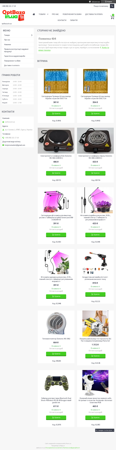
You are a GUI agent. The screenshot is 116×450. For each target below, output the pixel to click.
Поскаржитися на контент (54, 448)
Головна (34, 14)
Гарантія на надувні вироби (14, 56)
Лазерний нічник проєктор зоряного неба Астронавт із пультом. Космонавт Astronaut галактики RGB (95, 400)
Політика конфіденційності (71, 448)
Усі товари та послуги (104, 430)
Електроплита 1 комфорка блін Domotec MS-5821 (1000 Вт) (56, 157)
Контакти (62, 20)
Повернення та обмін (72, 14)
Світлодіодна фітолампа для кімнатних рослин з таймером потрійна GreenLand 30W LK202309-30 (56, 217)
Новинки (7, 44)
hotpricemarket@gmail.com (15, 145)
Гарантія (73, 20)
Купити (57, 113)
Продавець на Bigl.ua (58, 445)
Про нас (55, 14)
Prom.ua (68, 443)
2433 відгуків (96, 1)
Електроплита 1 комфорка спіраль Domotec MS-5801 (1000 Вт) (95, 157)
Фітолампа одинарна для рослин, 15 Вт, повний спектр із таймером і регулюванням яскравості (56, 279)
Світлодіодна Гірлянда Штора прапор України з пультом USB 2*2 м (95, 97)
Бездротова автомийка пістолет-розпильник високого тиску (95, 278)
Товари (42, 14)
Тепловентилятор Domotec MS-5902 (56, 339)
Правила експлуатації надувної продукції (16, 50)
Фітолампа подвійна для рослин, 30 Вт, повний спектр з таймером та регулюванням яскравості (95, 217)
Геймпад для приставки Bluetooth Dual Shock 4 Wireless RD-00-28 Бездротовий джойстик (56, 400)
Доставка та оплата (94, 14)
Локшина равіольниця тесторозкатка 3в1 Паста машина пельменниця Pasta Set (95, 340)
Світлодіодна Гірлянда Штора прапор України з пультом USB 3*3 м (56, 97)
